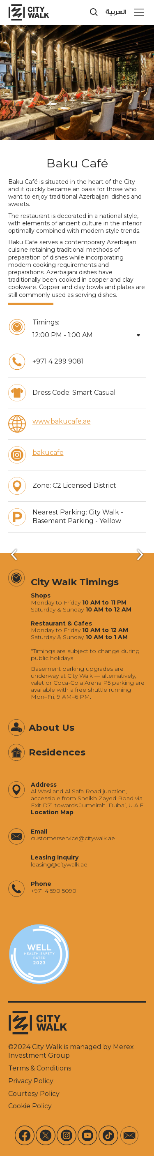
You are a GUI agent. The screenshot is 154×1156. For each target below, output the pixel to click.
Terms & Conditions (39, 1068)
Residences (57, 752)
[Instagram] (66, 1135)
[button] (137, 12)
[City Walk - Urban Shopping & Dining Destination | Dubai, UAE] (28, 12)
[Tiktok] (108, 1135)
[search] (94, 12)
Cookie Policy (30, 1106)
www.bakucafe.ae (61, 421)
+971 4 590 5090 (53, 890)
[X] (45, 1135)
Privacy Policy (30, 1081)
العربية (116, 12)
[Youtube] (87, 1135)
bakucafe (48, 452)
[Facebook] (24, 1135)
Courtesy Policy (34, 1094)
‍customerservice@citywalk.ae (73, 838)
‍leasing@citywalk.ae (59, 864)
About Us (51, 727)
